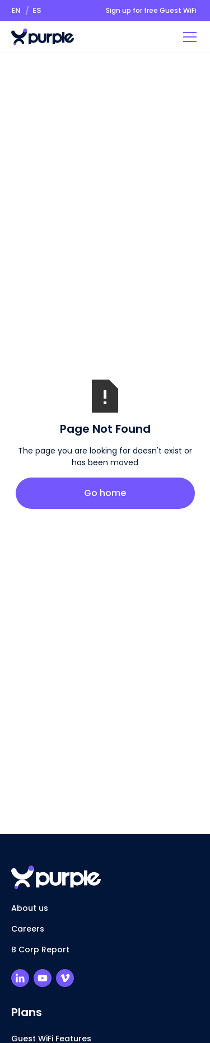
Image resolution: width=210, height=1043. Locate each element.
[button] (16, 10)
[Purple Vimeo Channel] (65, 978)
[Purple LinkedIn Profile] (20, 978)
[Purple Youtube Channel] (43, 978)
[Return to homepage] (42, 37)
